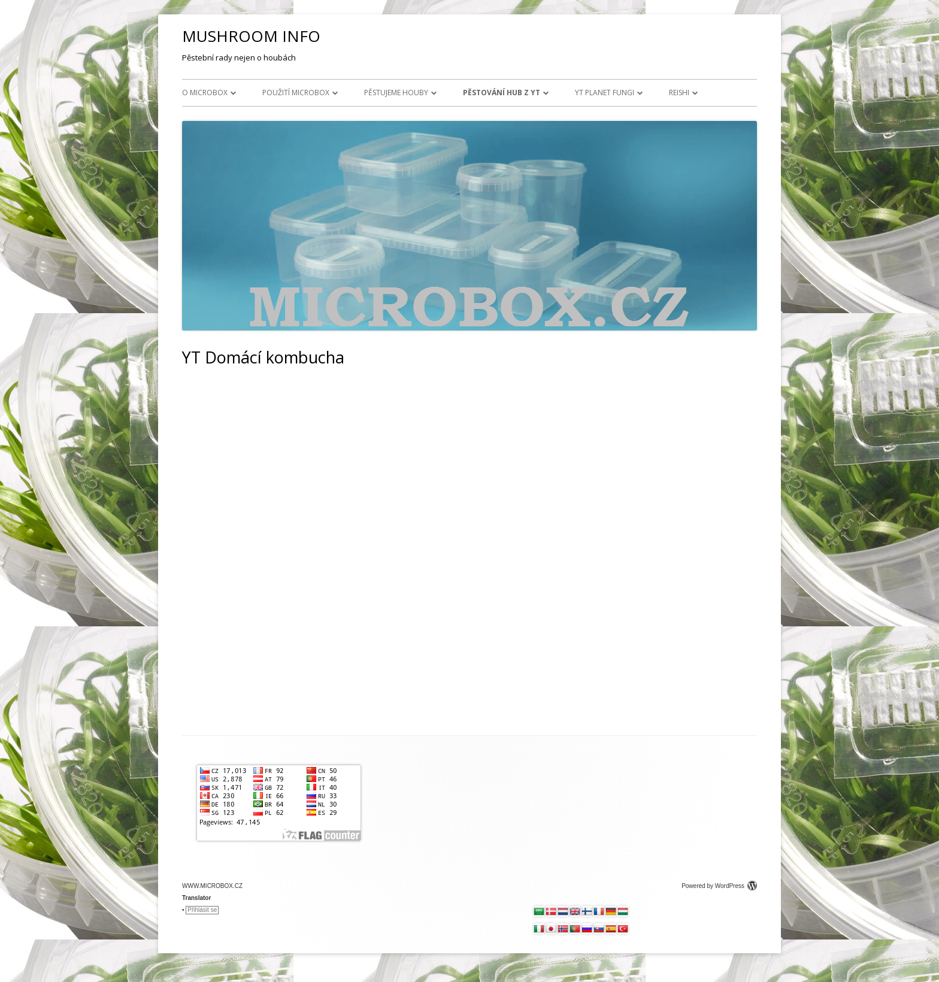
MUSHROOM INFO (251, 36)
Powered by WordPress (719, 886)
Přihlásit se (202, 910)
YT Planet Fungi (604, 92)
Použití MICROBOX (295, 92)
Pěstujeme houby (396, 92)
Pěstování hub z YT (501, 92)
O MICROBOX (205, 92)
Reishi (679, 92)
